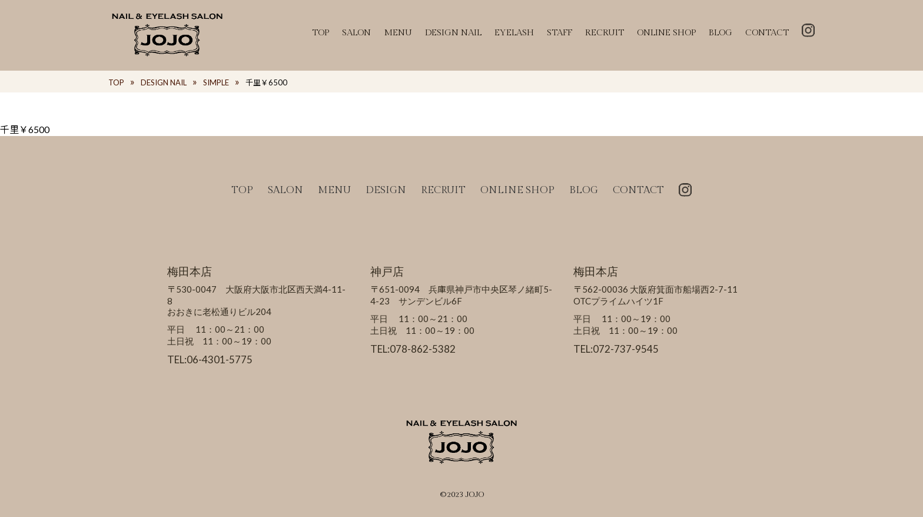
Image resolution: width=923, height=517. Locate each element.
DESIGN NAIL (453, 33)
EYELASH (514, 33)
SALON (356, 33)
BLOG (720, 33)
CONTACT (767, 33)
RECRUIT (604, 33)
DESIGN (386, 190)
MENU (398, 33)
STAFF (559, 33)
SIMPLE (216, 82)
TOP (320, 33)
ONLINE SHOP (666, 33)
